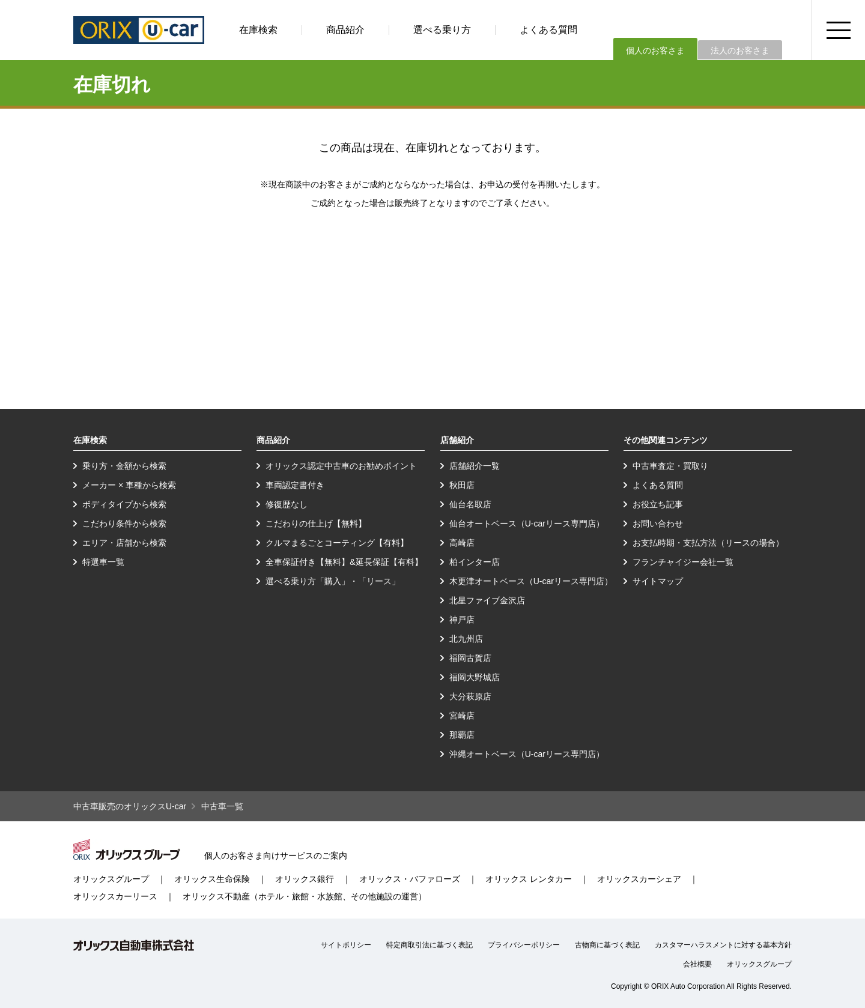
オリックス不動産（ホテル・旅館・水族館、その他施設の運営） (304, 896)
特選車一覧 (103, 562)
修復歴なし (287, 504)
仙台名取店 (470, 504)
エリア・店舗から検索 (124, 543)
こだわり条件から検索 (124, 523)
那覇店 (462, 735)
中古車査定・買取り (670, 466)
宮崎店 (462, 715)
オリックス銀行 (304, 879)
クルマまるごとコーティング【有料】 (337, 543)
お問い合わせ (658, 523)
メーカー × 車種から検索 (129, 485)
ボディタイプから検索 (124, 504)
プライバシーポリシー (524, 945)
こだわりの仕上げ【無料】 (316, 523)
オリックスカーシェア (639, 879)
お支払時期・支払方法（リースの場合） (708, 543)
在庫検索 (258, 30)
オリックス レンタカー (528, 879)
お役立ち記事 (658, 504)
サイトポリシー (346, 945)
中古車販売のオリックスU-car (129, 806)
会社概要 (697, 964)
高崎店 (462, 543)
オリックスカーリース (115, 896)
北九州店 (466, 639)
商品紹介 (345, 30)
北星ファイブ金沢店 (487, 600)
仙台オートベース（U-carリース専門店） (526, 523)
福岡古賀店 (470, 658)
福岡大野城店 (474, 677)
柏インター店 (474, 562)
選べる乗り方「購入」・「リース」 (333, 581)
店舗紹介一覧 (474, 466)
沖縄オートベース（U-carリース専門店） (526, 754)
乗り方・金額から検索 (124, 466)
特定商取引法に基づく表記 (429, 945)
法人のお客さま (740, 50)
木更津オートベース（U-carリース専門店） (531, 581)
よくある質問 (548, 30)
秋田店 (462, 485)
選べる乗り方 (442, 30)
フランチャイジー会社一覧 (683, 562)
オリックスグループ (111, 879)
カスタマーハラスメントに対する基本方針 (723, 945)
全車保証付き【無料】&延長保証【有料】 (344, 562)
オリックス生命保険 (212, 879)
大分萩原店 (470, 696)
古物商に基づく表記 (607, 945)
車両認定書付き (295, 485)
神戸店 (462, 619)
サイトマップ (658, 581)
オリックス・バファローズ (409, 879)
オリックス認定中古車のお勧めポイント (341, 466)
